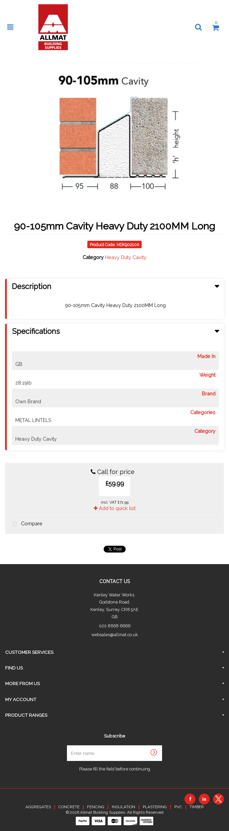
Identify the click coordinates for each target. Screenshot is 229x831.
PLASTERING (155, 806)
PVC (178, 806)
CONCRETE (69, 806)
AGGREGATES (38, 806)
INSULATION (123, 806)
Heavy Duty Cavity (125, 257)
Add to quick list (115, 508)
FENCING (95, 806)
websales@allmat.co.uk (114, 634)
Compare (26, 524)
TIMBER (197, 806)
